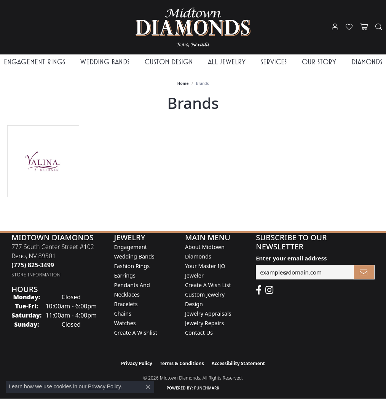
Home (183, 83)
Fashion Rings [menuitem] (132, 266)
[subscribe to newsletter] (364, 272)
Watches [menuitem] (125, 323)
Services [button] (274, 61)
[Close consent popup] (148, 387)
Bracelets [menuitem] (126, 304)
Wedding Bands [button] (104, 61)
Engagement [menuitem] (130, 247)
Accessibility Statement (238, 363)
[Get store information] (36, 274)
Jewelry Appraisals (208, 313)
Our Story (319, 61)
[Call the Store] (32, 265)
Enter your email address (291, 258)
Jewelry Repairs (204, 323)
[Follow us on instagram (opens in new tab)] (269, 290)
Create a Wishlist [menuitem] (135, 332)
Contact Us (199, 332)
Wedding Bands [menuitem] (134, 256)
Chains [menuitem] (123, 313)
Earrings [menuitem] (125, 275)
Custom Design (169, 61)
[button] (335, 27)
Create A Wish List (208, 285)
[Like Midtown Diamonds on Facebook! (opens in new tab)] (259, 290)
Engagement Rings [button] (34, 61)
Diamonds (366, 61)
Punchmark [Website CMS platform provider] (207, 388)
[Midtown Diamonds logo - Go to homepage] (193, 27)
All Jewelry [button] (227, 61)
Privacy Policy (136, 363)
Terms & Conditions (182, 363)
